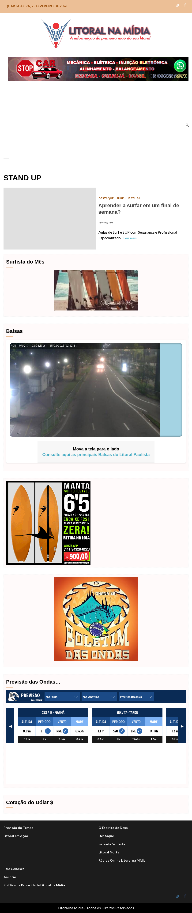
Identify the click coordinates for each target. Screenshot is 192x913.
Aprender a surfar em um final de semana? (50, 219)
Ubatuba (134, 198)
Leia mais (130, 238)
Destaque (106, 836)
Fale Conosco (14, 869)
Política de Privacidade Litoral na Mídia (34, 885)
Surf (120, 198)
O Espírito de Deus (113, 828)
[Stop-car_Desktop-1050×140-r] (98, 68)
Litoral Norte (108, 852)
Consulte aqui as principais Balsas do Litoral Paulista (96, 454)
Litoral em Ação (16, 836)
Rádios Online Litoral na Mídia (122, 860)
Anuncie (10, 877)
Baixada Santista (111, 844)
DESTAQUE (106, 198)
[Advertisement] (95, 119)
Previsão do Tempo (19, 828)
